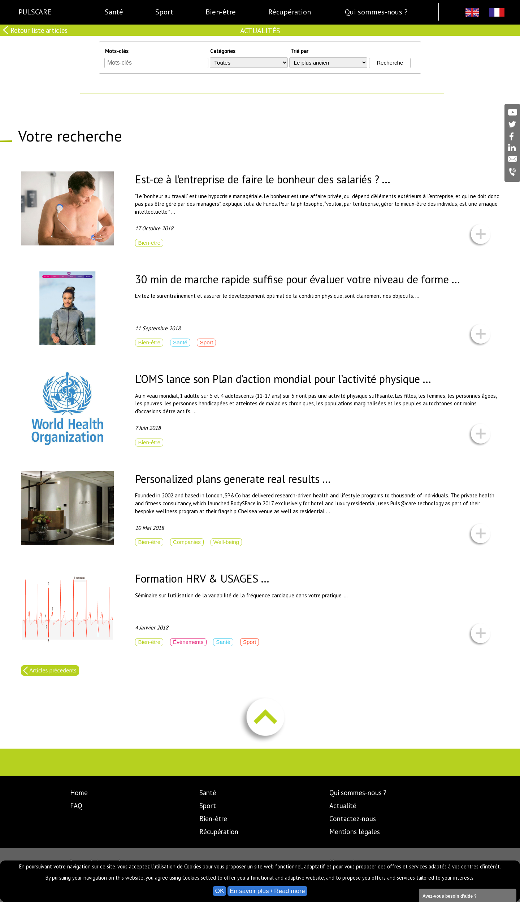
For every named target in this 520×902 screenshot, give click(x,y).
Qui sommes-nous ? (357, 792)
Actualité (342, 805)
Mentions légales (354, 831)
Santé (207, 792)
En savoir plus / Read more (267, 890)
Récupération (218, 831)
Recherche (390, 63)
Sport (207, 805)
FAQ (76, 805)
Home (79, 792)
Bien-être (213, 818)
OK (219, 890)
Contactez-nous (352, 818)
